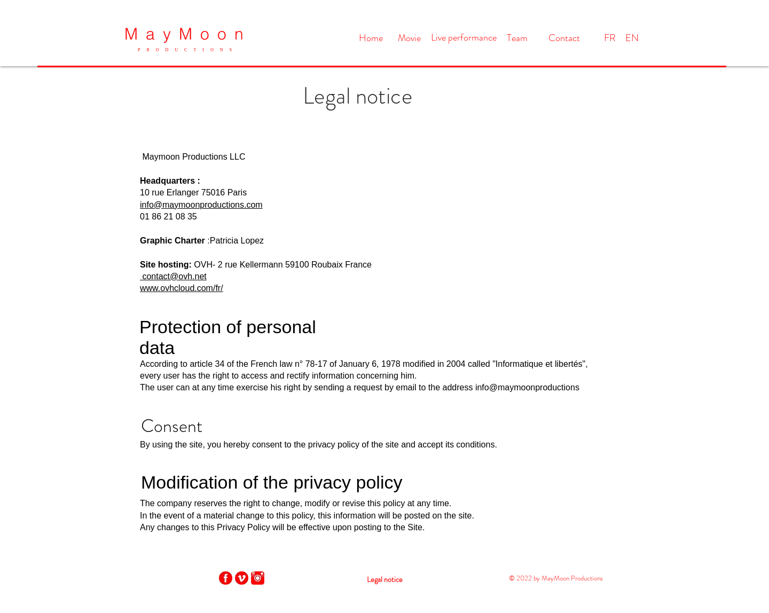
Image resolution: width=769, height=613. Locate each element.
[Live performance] (464, 38)
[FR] (609, 38)
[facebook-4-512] (225, 578)
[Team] (517, 38)
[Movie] (409, 38)
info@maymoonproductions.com (201, 204)
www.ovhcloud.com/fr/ (181, 288)
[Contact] (564, 38)
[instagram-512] (257, 578)
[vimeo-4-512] (241, 578)
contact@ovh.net (173, 276)
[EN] (632, 38)
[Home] (370, 38)
